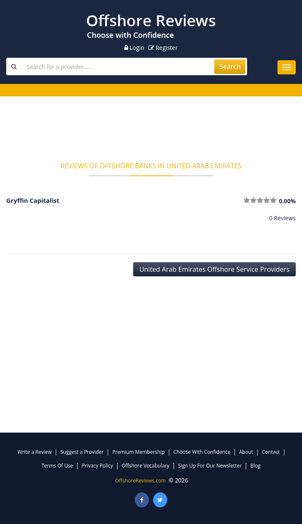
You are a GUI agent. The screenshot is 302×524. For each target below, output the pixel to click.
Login (134, 48)
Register (163, 48)
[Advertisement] (151, 131)
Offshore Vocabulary (146, 465)
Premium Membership (138, 451)
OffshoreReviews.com (140, 480)
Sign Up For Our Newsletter (210, 465)
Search (230, 66)
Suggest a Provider (82, 451)
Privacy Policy (97, 465)
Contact (271, 451)
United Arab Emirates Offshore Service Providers (214, 269)
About (246, 451)
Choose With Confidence (201, 451)
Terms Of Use (57, 465)
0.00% (287, 201)
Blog (255, 465)
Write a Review (34, 451)
